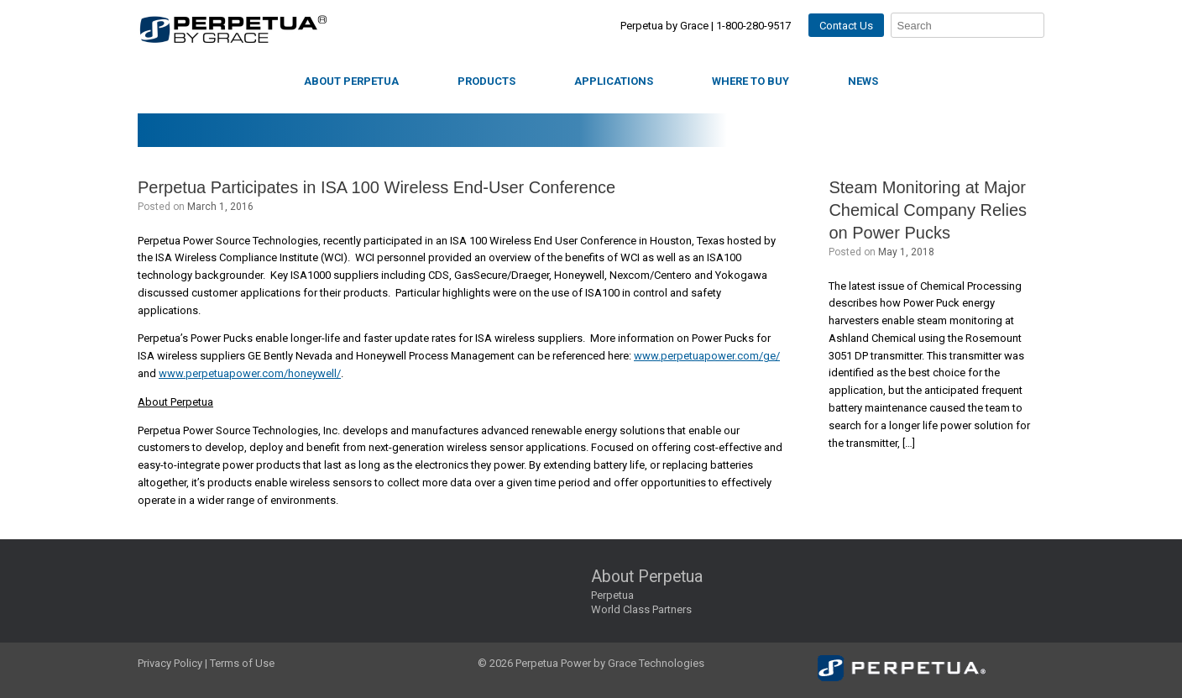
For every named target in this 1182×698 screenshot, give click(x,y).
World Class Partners (641, 609)
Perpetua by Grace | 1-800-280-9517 (705, 25)
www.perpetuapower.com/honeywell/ (250, 373)
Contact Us (846, 25)
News (863, 81)
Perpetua (612, 595)
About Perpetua (351, 81)
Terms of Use (242, 663)
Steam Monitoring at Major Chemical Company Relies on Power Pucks (928, 210)
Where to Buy (750, 81)
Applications (613, 81)
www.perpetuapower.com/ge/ (707, 355)
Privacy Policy (170, 663)
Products (486, 81)
